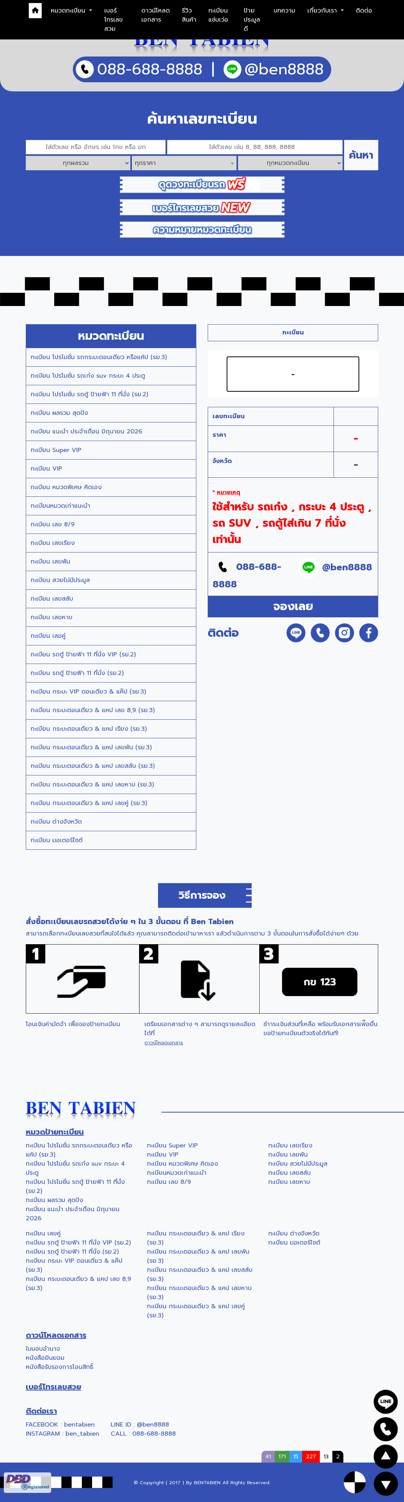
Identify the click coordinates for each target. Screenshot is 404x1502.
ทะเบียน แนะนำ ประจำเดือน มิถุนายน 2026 (86, 431)
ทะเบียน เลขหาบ (51, 617)
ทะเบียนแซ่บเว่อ (218, 15)
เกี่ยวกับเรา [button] (323, 10)
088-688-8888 (154, 1433)
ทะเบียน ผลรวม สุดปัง (59, 412)
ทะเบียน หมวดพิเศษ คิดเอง (66, 487)
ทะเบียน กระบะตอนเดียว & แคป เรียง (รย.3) (89, 728)
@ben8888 (153, 1424)
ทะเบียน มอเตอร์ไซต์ (57, 840)
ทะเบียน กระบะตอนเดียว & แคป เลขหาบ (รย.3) (92, 784)
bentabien (79, 1424)
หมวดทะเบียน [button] (69, 10)
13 (326, 1456)
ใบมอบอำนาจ (43, 1348)
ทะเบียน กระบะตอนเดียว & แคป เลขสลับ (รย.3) (93, 766)
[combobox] (184, 163)
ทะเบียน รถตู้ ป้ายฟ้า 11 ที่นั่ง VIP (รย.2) (83, 654)
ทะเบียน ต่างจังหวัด (56, 821)
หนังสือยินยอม (45, 1357)
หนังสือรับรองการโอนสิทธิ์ (59, 1367)
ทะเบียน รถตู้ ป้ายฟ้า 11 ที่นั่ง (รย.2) (77, 673)
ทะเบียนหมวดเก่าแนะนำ (60, 505)
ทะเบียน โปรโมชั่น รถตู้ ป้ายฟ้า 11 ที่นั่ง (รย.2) (89, 394)
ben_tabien (82, 1433)
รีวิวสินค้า (189, 15)
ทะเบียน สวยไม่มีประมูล (60, 580)
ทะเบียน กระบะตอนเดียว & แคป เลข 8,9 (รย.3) (93, 710)
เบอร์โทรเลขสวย (113, 19)
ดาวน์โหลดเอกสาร (155, 15)
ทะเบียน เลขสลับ (52, 598)
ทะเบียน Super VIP (56, 450)
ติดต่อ (364, 10)
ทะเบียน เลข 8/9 (53, 524)
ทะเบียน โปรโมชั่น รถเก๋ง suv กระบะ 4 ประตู (88, 375)
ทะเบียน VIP (46, 468)
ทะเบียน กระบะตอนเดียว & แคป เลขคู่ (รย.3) (89, 803)
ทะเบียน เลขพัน (50, 561)
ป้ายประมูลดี (252, 19)
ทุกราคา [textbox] (145, 163)
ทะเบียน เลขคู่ (48, 635)
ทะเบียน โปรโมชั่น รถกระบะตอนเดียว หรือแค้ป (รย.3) (99, 357)
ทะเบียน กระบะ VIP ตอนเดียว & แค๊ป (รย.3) (88, 691)
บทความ (284, 10)
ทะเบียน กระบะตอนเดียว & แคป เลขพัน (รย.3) (91, 747)
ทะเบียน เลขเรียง (53, 543)
